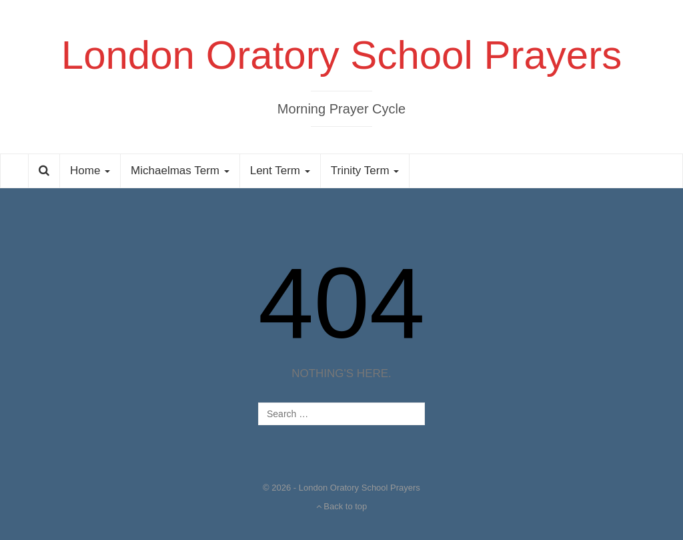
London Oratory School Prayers (341, 55)
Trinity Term (365, 170)
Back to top (342, 506)
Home (90, 170)
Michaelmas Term (180, 170)
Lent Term (280, 170)
